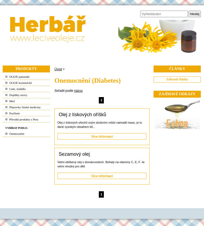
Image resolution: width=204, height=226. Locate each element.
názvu (78, 91)
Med (12, 101)
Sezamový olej (74, 154)
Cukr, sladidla (17, 88)
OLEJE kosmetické (20, 82)
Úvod (58, 69)
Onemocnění (16, 133)
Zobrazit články (177, 79)
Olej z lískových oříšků (82, 114)
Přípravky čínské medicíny (25, 107)
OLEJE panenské (19, 76)
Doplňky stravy (18, 95)
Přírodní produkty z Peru (23, 119)
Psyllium (14, 113)
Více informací (102, 136)
